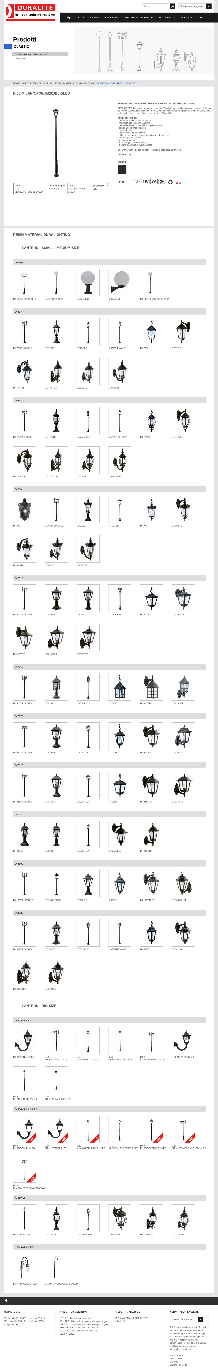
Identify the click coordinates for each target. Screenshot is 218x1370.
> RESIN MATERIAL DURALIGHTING (30, 54)
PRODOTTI (29, 83)
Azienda (79, 17)
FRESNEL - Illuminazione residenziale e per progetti (83, 1324)
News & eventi (111, 17)
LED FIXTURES (66, 1334)
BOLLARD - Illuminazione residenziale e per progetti (83, 1321)
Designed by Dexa (178, 1365)
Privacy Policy (176, 1355)
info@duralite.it (11, 1324)
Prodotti (93, 17)
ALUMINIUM (45, 83)
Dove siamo (186, 17)
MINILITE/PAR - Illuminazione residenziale (79, 1327)
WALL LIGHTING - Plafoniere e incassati (78, 1331)
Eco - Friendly (167, 17)
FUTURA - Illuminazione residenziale (76, 1318)
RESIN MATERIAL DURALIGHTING (74, 83)
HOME (16, 83)
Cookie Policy (176, 1358)
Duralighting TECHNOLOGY (139, 17)
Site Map (174, 1362)
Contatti (202, 17)
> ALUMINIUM (20, 58)
